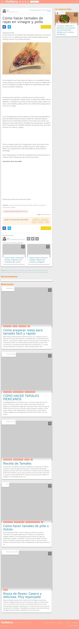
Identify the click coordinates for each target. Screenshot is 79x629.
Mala (47, 222)
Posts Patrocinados (29, 391)
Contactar (67, 622)
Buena (34, 222)
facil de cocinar (44, 270)
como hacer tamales (19, 270)
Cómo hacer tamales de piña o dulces (26, 527)
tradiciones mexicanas (42, 272)
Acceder (72, 1)
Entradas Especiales (18, 391)
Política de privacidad (49, 622)
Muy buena (45, 219)
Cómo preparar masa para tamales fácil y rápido (23, 331)
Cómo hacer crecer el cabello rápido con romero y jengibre (38, 259)
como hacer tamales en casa (32, 270)
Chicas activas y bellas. (12, 551)
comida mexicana (7, 459)
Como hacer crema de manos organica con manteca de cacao (14, 259)
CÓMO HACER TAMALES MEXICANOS (21, 397)
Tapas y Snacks (7, 326)
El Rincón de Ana (10, 421)
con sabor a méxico (18, 459)
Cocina (5, 589)
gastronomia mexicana (6, 272)
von (7, 10)
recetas (27, 459)
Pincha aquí (24, 211)
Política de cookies (72, 625)
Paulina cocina (10, 288)
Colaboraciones (7, 391)
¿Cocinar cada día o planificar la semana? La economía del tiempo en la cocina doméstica (66, 30)
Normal (41, 222)
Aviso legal (59, 622)
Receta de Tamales (17, 463)
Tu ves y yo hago (10, 354)
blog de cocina (9, 270)
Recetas (15, 326)
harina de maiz (22, 326)
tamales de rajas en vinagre (29, 272)
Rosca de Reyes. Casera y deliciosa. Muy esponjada (22, 595)
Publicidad (74, 622)
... (28, 326)
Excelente (36, 219)
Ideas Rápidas (62, 12)
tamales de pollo (17, 272)
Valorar (49, 11)
